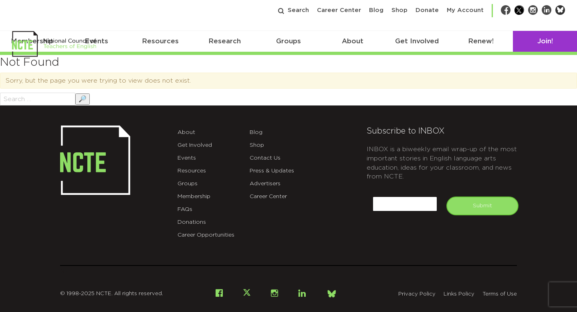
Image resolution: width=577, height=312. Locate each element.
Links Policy (459, 294)
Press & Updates (272, 171)
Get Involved (417, 41)
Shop (399, 10)
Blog (376, 10)
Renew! (481, 41)
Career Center (339, 10)
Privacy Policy (417, 294)
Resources (160, 41)
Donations (192, 222)
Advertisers (265, 183)
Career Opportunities (206, 235)
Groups (288, 41)
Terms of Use (499, 294)
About (352, 41)
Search (298, 10)
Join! (545, 41)
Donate (427, 10)
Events (187, 158)
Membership (194, 196)
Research (224, 41)
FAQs (185, 209)
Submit (482, 206)
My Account (465, 10)
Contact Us (265, 158)
